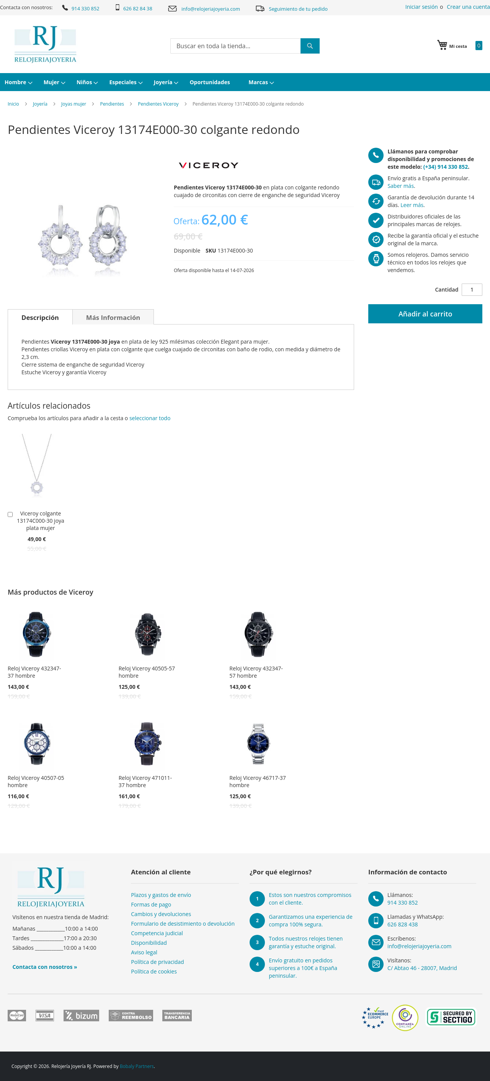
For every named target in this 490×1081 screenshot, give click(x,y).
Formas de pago (151, 904)
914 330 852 (80, 7)
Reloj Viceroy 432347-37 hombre (34, 672)
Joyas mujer (73, 104)
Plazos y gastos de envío (161, 894)
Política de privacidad (157, 961)
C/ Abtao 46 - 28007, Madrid (422, 968)
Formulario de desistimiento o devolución (183, 923)
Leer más (411, 205)
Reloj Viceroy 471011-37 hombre (145, 781)
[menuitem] (17, 82)
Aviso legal (144, 952)
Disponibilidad (149, 942)
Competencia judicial (157, 933)
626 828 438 (402, 924)
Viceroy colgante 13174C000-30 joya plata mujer (40, 521)
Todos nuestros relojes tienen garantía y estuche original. (306, 942)
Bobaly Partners (137, 1066)
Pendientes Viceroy (158, 104)
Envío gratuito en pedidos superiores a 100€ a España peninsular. (303, 968)
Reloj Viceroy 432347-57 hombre (256, 672)
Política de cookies (154, 971)
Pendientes (112, 104)
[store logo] (45, 44)
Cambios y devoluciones (161, 914)
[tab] (40, 316)
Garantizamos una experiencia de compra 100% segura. (311, 920)
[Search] (310, 46)
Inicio (13, 104)
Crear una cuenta (468, 6)
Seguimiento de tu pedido (291, 8)
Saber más (400, 185)
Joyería (40, 104)
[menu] (245, 82)
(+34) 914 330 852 (445, 166)
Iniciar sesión (421, 6)
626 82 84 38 (133, 8)
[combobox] (245, 46)
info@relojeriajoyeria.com (203, 8)
